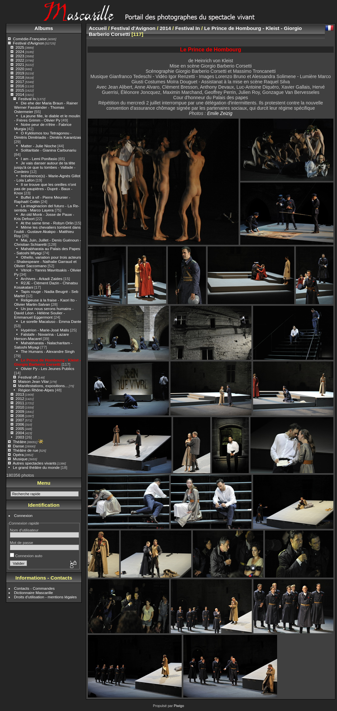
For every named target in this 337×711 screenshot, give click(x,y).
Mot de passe (21, 542)
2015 (19, 90)
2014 (19, 94)
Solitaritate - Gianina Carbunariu (48, 150)
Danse (18, 446)
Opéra (18, 454)
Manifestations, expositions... (43, 386)
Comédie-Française (30, 39)
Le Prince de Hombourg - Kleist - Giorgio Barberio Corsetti (47, 362)
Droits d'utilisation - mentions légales (45, 597)
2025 (19, 47)
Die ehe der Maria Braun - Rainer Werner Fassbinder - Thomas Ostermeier (46, 107)
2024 (19, 51)
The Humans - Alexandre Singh (48, 351)
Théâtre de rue (25, 450)
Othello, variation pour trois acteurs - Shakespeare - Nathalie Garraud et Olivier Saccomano (47, 261)
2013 (19, 394)
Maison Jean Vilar (33, 381)
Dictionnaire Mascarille (33, 592)
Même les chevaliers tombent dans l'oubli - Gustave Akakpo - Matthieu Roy (47, 231)
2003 (19, 437)
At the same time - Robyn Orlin (47, 223)
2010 (19, 407)
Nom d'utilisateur (24, 530)
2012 (19, 398)
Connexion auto (26, 556)
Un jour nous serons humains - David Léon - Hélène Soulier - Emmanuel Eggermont (44, 312)
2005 (19, 428)
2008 (19, 415)
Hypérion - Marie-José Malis (45, 330)
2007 (19, 420)
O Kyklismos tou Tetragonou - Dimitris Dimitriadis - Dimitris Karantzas (47, 135)
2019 (19, 73)
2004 (19, 433)
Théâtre (19, 442)
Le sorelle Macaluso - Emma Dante (51, 321)
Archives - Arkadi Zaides (42, 278)
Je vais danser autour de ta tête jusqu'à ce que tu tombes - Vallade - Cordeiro (44, 167)
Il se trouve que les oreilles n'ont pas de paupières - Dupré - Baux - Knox (45, 188)
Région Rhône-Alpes (36, 390)
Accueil (98, 28)
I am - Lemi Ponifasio (39, 158)
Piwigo (179, 706)
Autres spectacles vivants (35, 463)
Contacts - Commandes (34, 588)
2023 (19, 56)
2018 (19, 77)
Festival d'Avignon (28, 43)
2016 (19, 86)
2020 (19, 69)
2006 (19, 424)
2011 (19, 403)
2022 (19, 60)
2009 (19, 411)
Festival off (27, 377)
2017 (19, 81)
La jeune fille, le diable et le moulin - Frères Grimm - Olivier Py (47, 118)
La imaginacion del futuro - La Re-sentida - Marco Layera (46, 208)
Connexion (23, 515)
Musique (20, 459)
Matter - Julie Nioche (38, 146)
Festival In (27, 99)
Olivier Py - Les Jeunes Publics (47, 368)
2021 (19, 64)
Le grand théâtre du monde (36, 467)
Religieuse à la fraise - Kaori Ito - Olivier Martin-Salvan (45, 302)
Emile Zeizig (219, 113)
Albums (44, 28)
